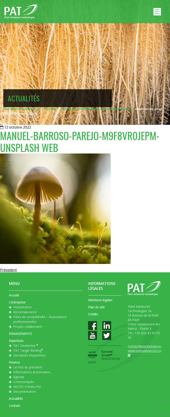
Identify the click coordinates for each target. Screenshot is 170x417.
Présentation (22, 307)
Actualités (16, 398)
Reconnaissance (25, 312)
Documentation (24, 391)
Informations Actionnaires (31, 372)
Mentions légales (100, 300)
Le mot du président (27, 367)
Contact (14, 406)
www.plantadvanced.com (146, 351)
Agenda (18, 377)
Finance (14, 362)
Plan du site (96, 307)
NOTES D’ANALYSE (27, 387)
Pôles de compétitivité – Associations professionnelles (40, 319)
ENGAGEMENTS (20, 334)
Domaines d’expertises (29, 355)
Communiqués (23, 382)
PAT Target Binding (28, 350)
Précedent (8, 269)
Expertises (16, 341)
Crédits (93, 314)
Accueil (14, 295)
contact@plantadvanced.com (148, 346)
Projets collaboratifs (27, 326)
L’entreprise (17, 302)
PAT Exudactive (25, 345)
